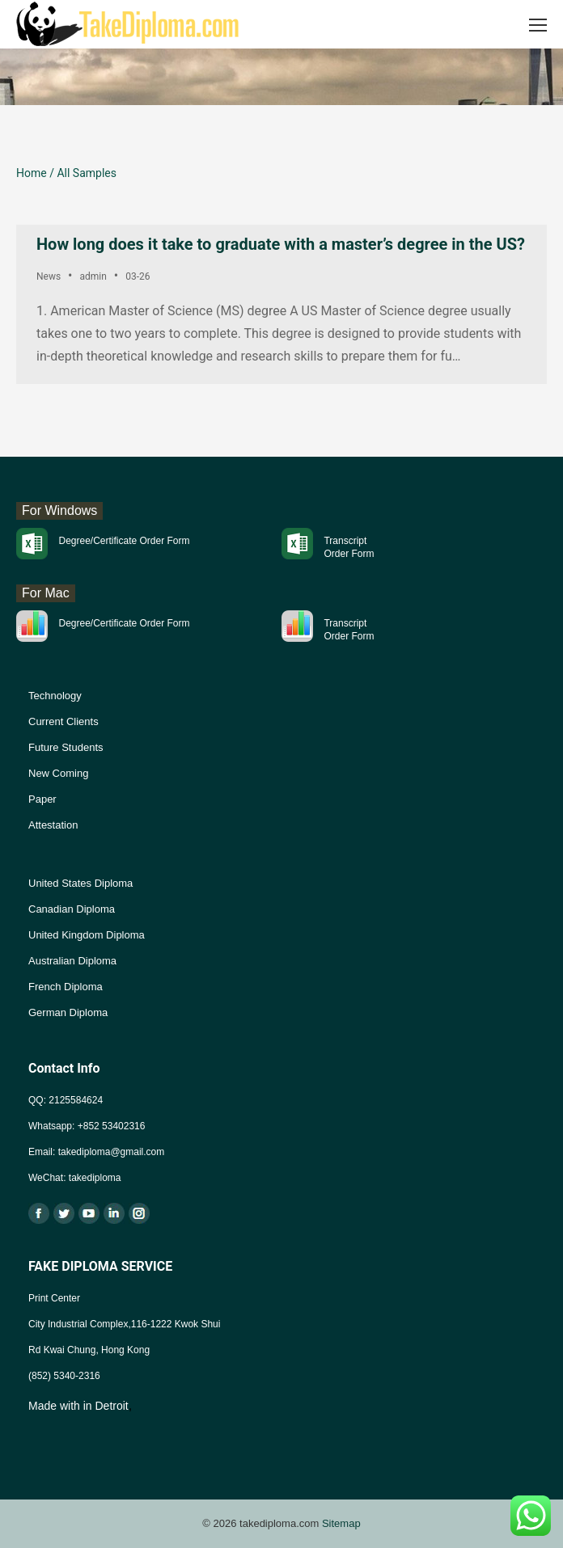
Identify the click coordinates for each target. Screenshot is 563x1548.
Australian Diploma (72, 961)
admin (92, 276)
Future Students (66, 747)
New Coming (58, 773)
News (48, 276)
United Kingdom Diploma (86, 935)
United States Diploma (80, 883)
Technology (55, 696)
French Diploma (65, 987)
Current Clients (63, 721)
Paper (42, 799)
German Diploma (68, 1012)
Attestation (53, 825)
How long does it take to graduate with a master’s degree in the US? (280, 244)
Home (31, 173)
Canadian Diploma (71, 909)
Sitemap (341, 1523)
